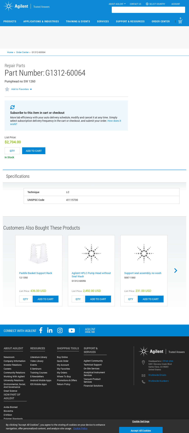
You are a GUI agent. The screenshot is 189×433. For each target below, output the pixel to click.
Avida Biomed (11, 407)
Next (177, 270)
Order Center (161, 21)
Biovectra (8, 411)
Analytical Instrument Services (94, 374)
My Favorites (63, 368)
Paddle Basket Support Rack (35, 273)
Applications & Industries (41, 21)
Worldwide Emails (157, 374)
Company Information (14, 361)
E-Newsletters (37, 376)
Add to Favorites (20, 89)
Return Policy (63, 384)
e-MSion (8, 414)
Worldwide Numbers (158, 380)
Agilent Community (93, 360)
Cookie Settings (140, 421)
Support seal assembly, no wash (142, 273)
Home (10, 52)
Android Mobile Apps (40, 380)
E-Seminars (35, 368)
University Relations (13, 380)
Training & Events (78, 21)
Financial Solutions (93, 385)
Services (103, 21)
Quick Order (62, 361)
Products (10, 21)
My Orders (62, 372)
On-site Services (91, 368)
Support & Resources (130, 21)
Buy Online (62, 357)
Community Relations (14, 372)
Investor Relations (13, 364)
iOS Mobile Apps (38, 384)
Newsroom (9, 357)
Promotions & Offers (67, 380)
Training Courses (38, 372)
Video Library (36, 361)
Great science (10, 390)
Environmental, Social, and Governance (14, 385)
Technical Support (93, 364)
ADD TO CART (45, 299)
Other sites (168, 360)
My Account (63, 364)
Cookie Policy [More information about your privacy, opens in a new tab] (80, 428)
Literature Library (38, 357)
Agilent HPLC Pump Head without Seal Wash (91, 274)
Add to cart (34, 151)
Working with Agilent (14, 376)
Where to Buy (64, 376)
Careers (7, 368)
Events (33, 364)
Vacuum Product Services (92, 380)
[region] (94, 426)
